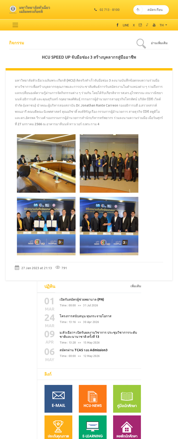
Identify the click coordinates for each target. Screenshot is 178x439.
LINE (126, 25)
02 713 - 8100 (106, 9)
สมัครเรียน (148, 9)
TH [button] (161, 25)
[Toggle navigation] (15, 24)
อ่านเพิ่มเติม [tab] (159, 42)
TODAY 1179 (89, 436)
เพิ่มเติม (135, 197)
